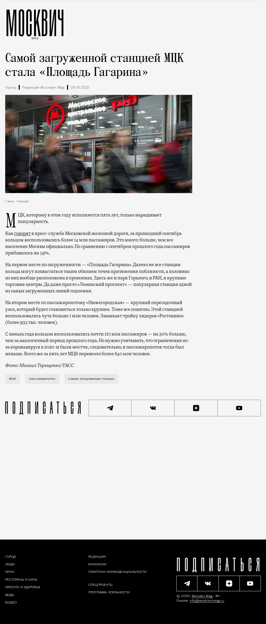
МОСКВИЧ (35, 22)
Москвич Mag (202, 596)
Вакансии (97, 564)
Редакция (96, 557)
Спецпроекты (100, 585)
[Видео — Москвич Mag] (11, 603)
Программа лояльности (109, 592)
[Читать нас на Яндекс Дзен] (196, 408)
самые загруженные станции (91, 378)
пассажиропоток (42, 378)
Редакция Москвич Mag (43, 88)
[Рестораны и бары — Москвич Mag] (21, 580)
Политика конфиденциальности (117, 572)
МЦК (12, 378)
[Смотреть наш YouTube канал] (239, 408)
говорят (22, 233)
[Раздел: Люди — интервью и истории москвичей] (10, 564)
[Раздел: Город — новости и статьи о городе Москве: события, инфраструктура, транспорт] (10, 557)
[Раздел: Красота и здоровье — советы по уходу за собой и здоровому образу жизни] (23, 587)
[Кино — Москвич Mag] (9, 572)
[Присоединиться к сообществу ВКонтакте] (153, 408)
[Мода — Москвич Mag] (9, 595)
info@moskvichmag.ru (207, 600)
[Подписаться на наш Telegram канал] (110, 408)
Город (10, 88)
